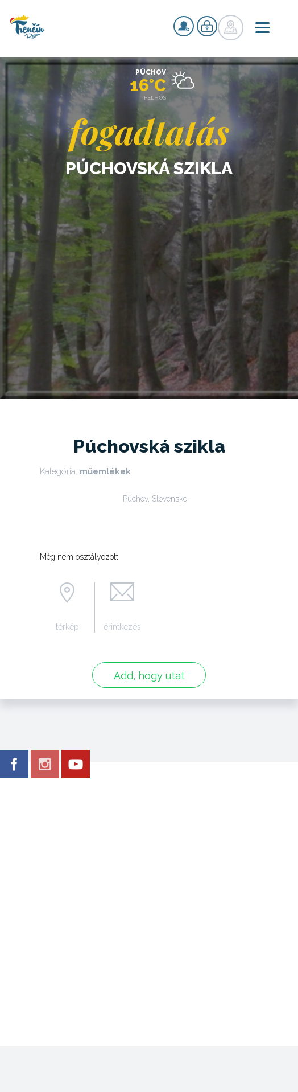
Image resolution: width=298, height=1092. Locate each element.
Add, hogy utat (149, 676)
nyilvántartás (183, 26)
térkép (67, 626)
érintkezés (122, 626)
